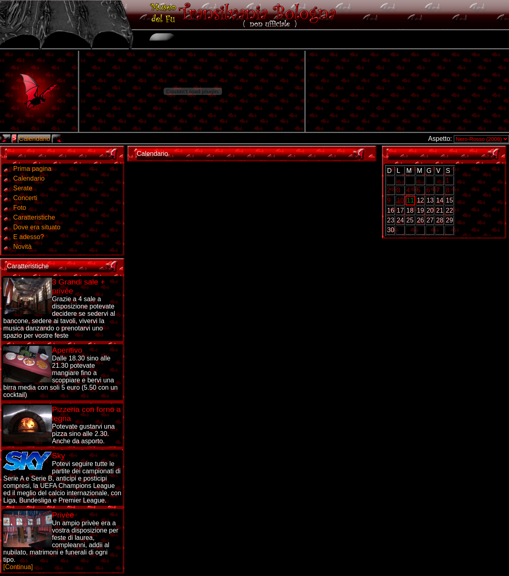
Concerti (25, 197)
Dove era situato (36, 227)
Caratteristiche (34, 217)
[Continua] (61, 540)
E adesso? (28, 236)
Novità (22, 246)
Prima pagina (32, 168)
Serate (22, 188)
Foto (19, 207)
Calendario (34, 138)
